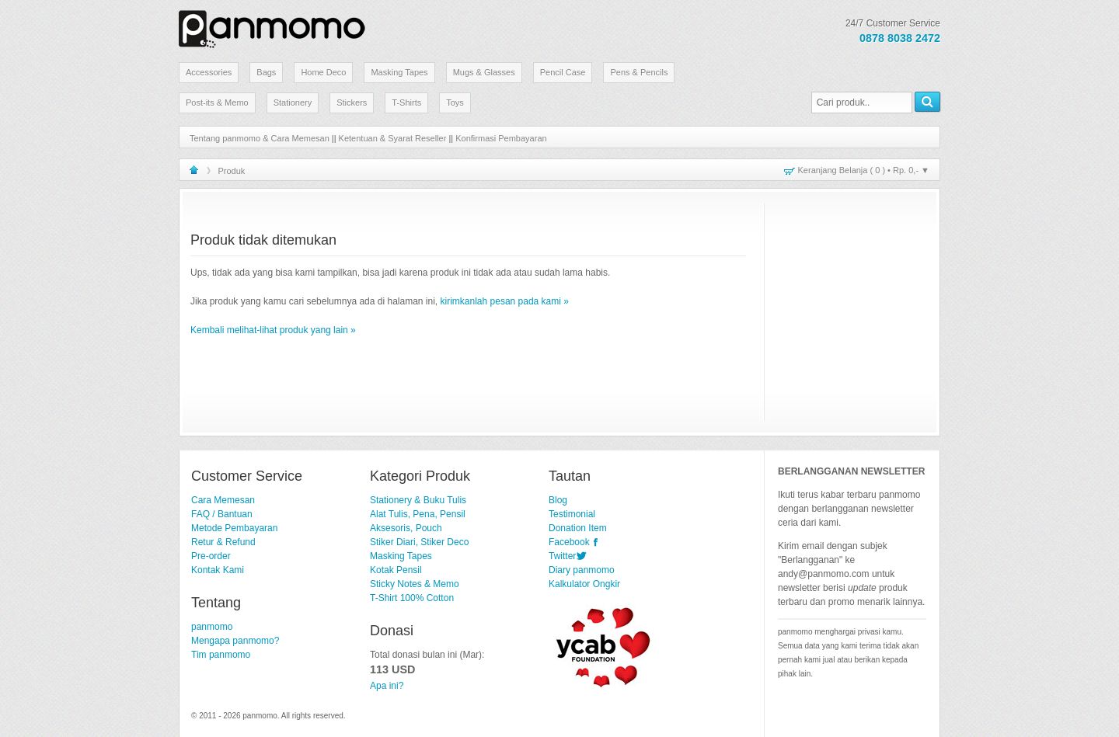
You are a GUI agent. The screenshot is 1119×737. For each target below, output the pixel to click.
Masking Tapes (399, 72)
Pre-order (211, 556)
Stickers (351, 102)
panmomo (211, 626)
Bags (266, 72)
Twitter (562, 556)
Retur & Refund (223, 542)
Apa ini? (386, 685)
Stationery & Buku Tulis (418, 500)
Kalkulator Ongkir (584, 584)
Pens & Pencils (639, 72)
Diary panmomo (582, 570)
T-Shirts (406, 102)
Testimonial (572, 514)
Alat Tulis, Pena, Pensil (417, 514)
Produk (232, 171)
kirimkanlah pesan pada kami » (505, 301)
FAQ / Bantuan (222, 514)
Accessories (209, 72)
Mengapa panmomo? (235, 640)
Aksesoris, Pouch (406, 528)
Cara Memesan (223, 500)
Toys (455, 102)
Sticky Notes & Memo (414, 584)
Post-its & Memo (217, 102)
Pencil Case (563, 72)
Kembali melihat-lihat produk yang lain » (273, 330)
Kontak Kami (217, 570)
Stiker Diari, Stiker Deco (419, 542)
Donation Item (578, 528)
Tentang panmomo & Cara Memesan (259, 138)
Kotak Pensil (396, 570)
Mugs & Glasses (484, 72)
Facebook (569, 542)
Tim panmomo (220, 654)
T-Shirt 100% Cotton (412, 598)
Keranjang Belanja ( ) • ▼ (863, 170)
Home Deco (323, 72)
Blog (558, 500)
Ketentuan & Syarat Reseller (393, 138)
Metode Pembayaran (234, 528)
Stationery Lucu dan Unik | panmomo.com (272, 26)
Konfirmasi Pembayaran (500, 138)
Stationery (293, 102)
